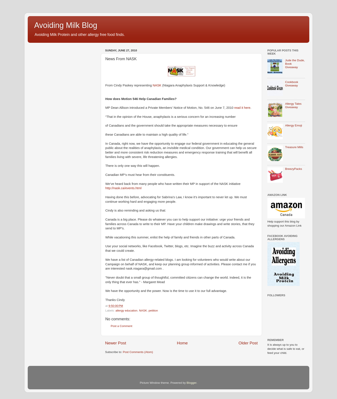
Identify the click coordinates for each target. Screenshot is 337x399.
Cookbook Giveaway (291, 83)
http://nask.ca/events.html (123, 188)
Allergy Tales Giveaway (293, 105)
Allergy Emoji (293, 125)
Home (182, 343)
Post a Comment (121, 326)
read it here (242, 107)
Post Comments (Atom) (138, 352)
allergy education (126, 310)
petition (153, 310)
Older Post (248, 343)
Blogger (191, 382)
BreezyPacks (293, 168)
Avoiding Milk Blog (65, 25)
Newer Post (115, 343)
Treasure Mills (294, 147)
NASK (157, 85)
